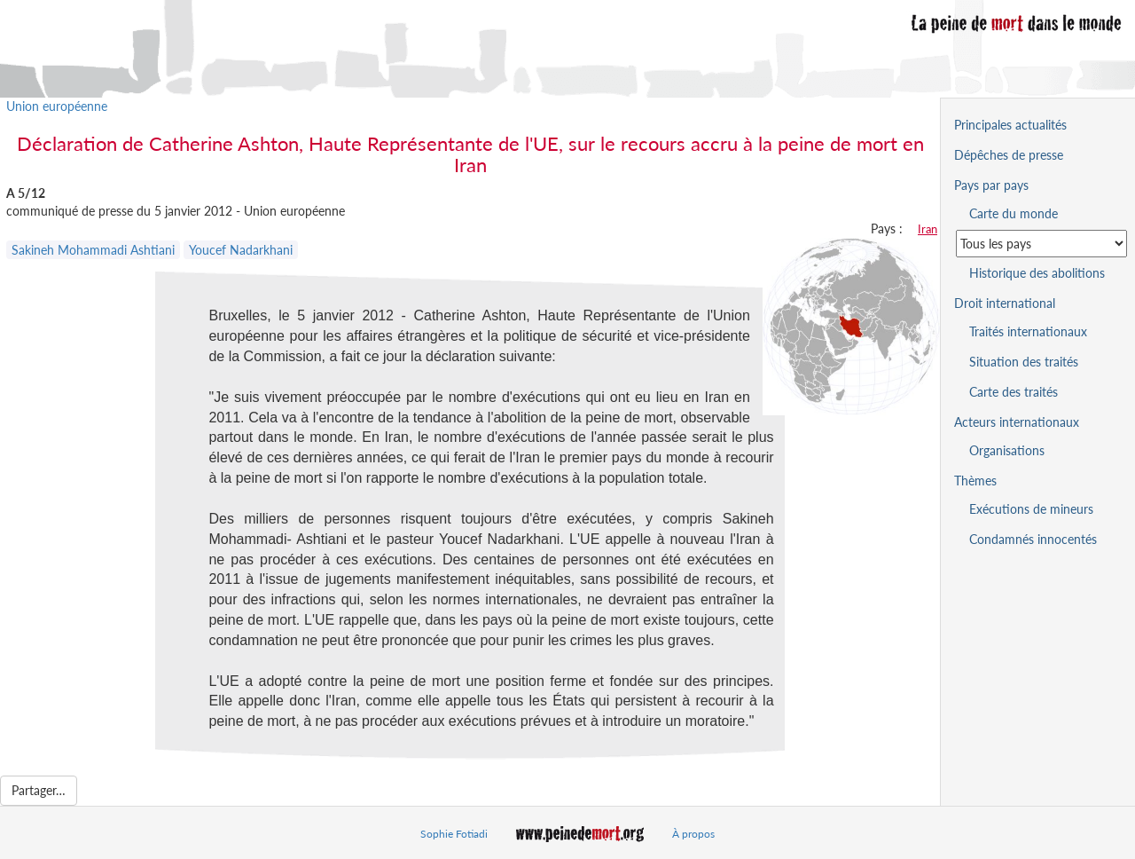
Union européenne (56, 106)
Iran (927, 229)
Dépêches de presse (1008, 154)
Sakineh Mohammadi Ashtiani (93, 249)
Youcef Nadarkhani (241, 249)
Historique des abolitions (1037, 272)
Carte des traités (1013, 391)
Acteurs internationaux (1016, 422)
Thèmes (975, 480)
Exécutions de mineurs (1031, 508)
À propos (693, 833)
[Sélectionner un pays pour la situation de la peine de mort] (1041, 243)
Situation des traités (1023, 361)
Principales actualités (1010, 124)
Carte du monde (1013, 213)
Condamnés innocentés (1033, 539)
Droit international (1004, 303)
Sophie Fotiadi (454, 833)
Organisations (1007, 450)
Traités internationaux (1028, 331)
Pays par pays (991, 185)
